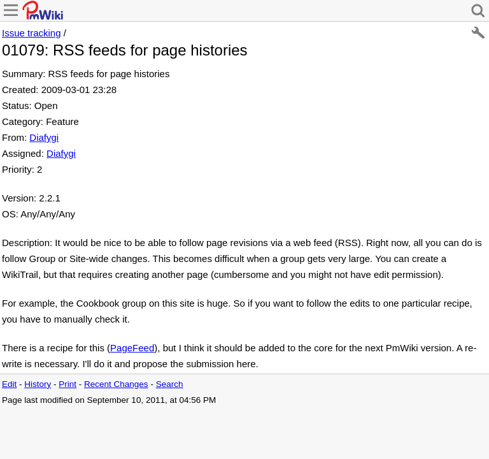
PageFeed (132, 347)
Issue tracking (31, 32)
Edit (9, 384)
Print (67, 384)
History (37, 384)
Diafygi (44, 137)
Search (169, 384)
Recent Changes (116, 384)
